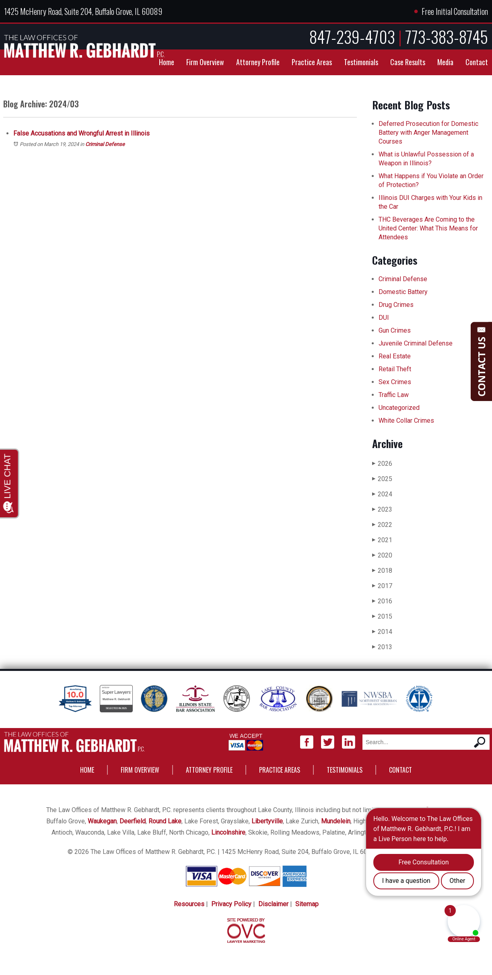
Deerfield (132, 821)
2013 (382, 647)
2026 (382, 463)
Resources (189, 904)
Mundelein (335, 821)
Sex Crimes (395, 382)
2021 (382, 540)
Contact (476, 62)
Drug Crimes (396, 305)
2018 (382, 570)
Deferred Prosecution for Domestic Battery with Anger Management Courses (428, 132)
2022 (382, 524)
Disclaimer (273, 904)
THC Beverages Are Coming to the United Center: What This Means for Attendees (428, 228)
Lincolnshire (228, 832)
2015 (382, 616)
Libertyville (267, 821)
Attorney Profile (258, 62)
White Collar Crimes (406, 420)
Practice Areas (312, 62)
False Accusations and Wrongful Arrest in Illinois (81, 133)
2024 (382, 494)
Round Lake (164, 821)
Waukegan (102, 821)
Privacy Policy (231, 904)
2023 (382, 509)
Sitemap (307, 904)
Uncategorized (399, 407)
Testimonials (361, 62)
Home (166, 62)
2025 (382, 478)
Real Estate (395, 356)
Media (445, 62)
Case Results (407, 62)
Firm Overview (205, 62)
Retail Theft (395, 369)
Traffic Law (394, 395)
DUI (384, 317)
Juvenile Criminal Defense (416, 343)
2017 (382, 585)
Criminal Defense (105, 144)
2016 (382, 601)
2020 (382, 555)
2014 (382, 631)
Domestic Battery (403, 292)
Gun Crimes (395, 330)
